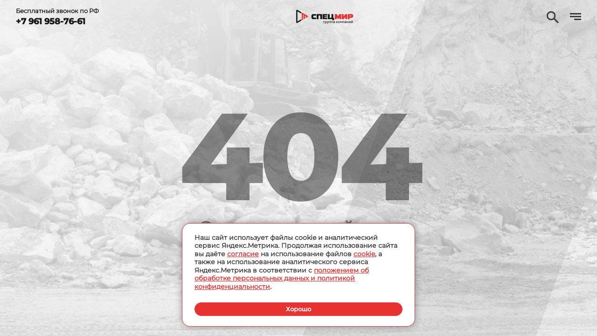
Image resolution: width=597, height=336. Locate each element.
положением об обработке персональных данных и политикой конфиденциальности (281, 278)
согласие (243, 253)
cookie (364, 253)
